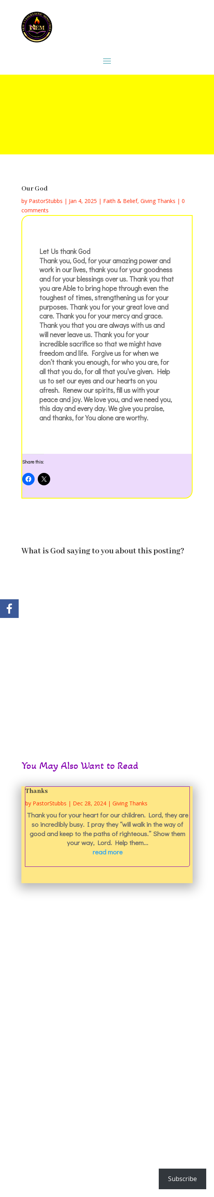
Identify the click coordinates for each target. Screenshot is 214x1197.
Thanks (36, 791)
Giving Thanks (157, 201)
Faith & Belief (120, 201)
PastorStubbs (46, 201)
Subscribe (182, 1178)
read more (108, 851)
